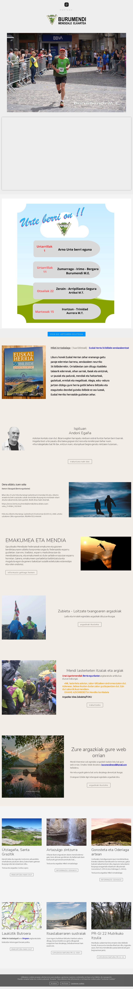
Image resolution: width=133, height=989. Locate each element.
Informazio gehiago (66, 870)
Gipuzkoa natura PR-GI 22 (111, 957)
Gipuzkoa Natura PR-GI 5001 (66, 952)
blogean (25, 938)
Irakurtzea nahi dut (21, 949)
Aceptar (54, 983)
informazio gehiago (111, 880)
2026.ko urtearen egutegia (66, 334)
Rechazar (65, 983)
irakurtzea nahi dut (21, 875)
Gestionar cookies (77, 983)
